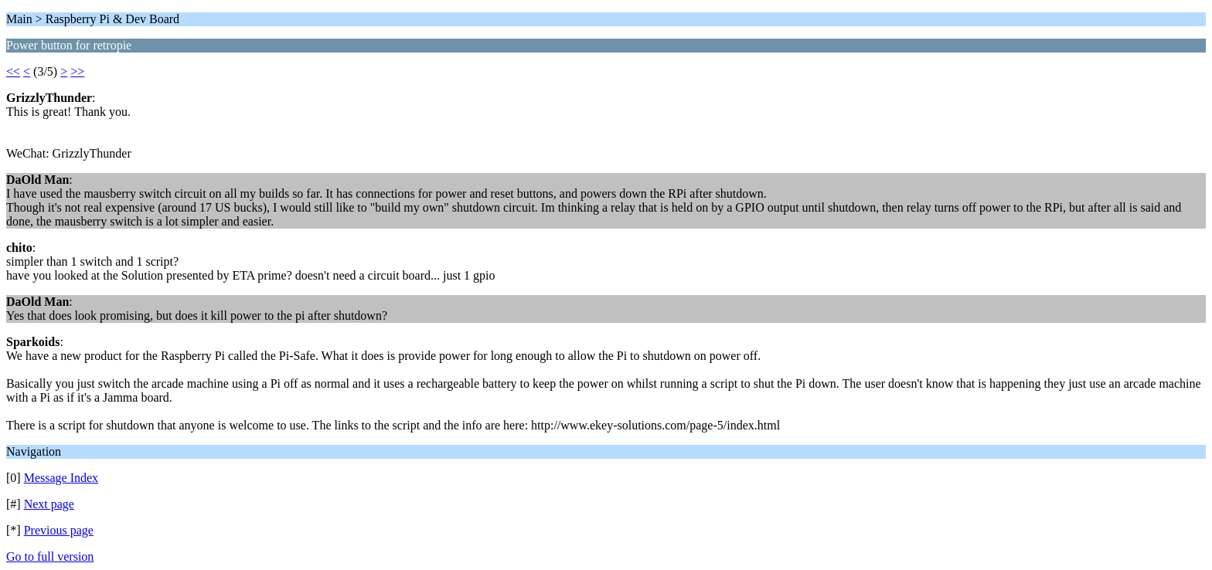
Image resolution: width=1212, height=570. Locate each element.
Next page (49, 504)
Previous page (59, 530)
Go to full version (50, 556)
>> (77, 71)
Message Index (61, 477)
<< (13, 71)
